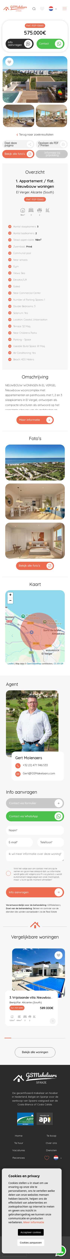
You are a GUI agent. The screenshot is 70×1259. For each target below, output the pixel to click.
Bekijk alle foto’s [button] (36, 566)
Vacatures (18, 1150)
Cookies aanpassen (31, 1242)
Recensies (19, 1157)
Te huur (18, 1143)
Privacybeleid (48, 874)
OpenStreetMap (34, 663)
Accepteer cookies (31, 1232)
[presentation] (15, 1253)
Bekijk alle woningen (35, 1052)
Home (18, 1135)
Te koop (51, 1135)
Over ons (51, 1143)
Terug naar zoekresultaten (35, 134)
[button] (18, 144)
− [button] (10, 601)
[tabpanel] (35, 990)
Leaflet (11, 663)
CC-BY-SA (58, 663)
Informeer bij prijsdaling (52, 154)
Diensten (51, 1150)
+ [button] (10, 595)
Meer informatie (36, 420)
